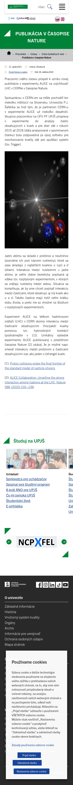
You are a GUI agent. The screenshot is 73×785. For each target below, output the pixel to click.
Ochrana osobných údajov (24, 639)
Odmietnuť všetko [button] (27, 762)
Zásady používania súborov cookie (33, 745)
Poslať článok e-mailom (18, 72)
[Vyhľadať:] (52, 6)
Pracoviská (20, 53)
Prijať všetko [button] (29, 755)
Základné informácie (20, 606)
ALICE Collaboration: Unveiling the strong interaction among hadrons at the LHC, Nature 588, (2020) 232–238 (35, 382)
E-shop (31, 18)
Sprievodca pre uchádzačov (26, 479)
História (10, 611)
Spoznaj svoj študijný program (28, 484)
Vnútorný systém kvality (22, 617)
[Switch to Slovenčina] (57, 19)
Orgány (10, 622)
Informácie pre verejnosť (22, 633)
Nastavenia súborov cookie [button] (31, 771)
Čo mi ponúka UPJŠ (20, 495)
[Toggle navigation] (63, 7)
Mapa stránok (15, 644)
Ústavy (33, 53)
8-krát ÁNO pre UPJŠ (21, 489)
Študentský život (18, 500)
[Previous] (8, 541)
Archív (9, 628)
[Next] (64, 541)
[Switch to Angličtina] (63, 19)
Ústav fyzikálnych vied (53, 53)
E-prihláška (14, 506)
